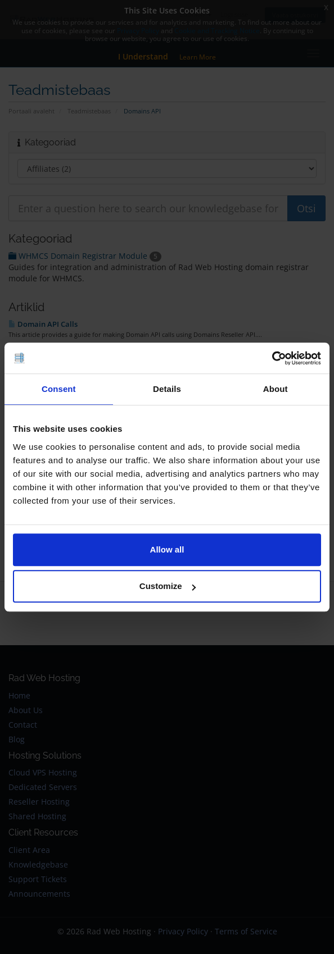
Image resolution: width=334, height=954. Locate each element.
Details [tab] (167, 389)
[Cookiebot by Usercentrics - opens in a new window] (272, 358)
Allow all (167, 549)
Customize (167, 586)
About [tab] (275, 389)
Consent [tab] (59, 389)
